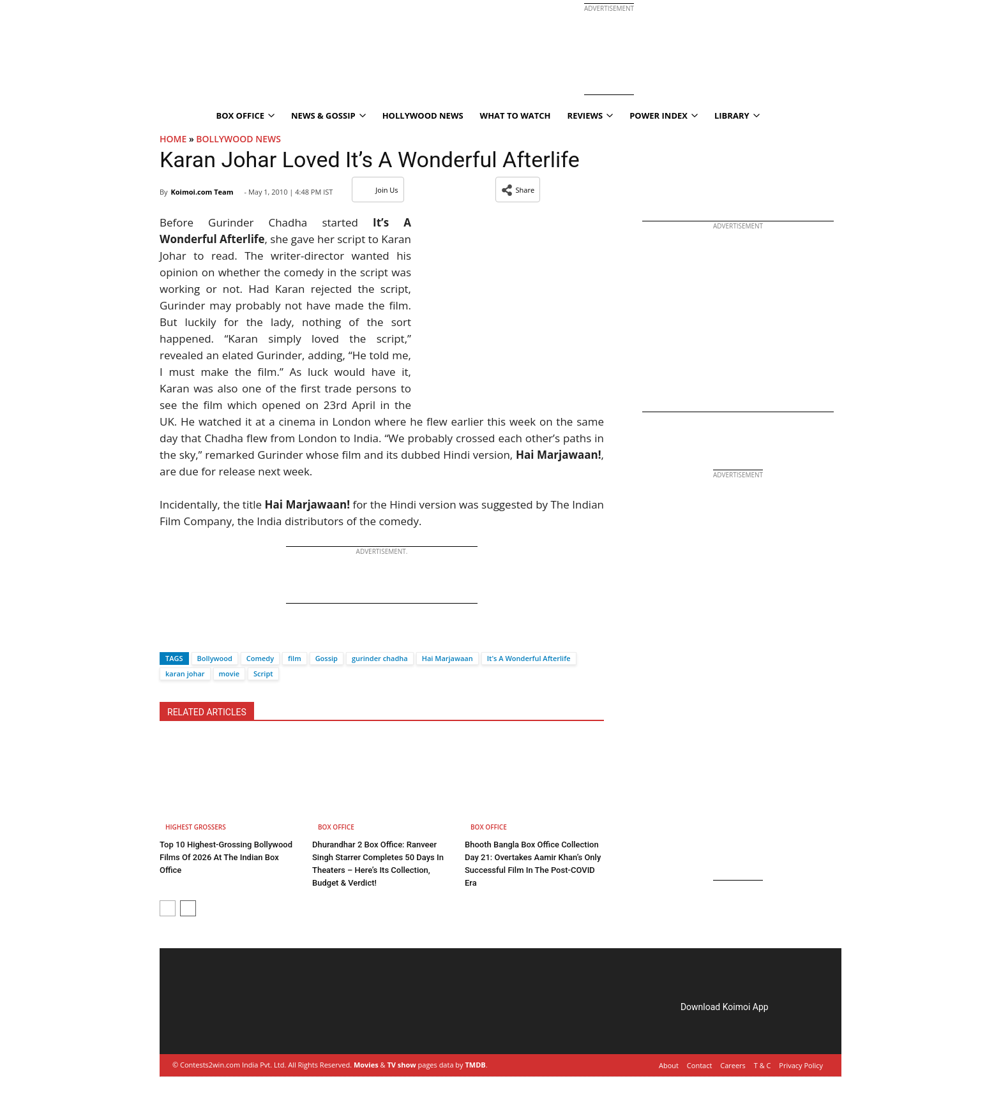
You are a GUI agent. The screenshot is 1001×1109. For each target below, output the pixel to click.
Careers (733, 1065)
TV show (401, 1064)
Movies (366, 1064)
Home (173, 139)
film (294, 658)
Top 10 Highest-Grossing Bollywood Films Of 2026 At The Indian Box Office (226, 857)
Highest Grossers (195, 826)
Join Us (378, 190)
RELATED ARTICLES (206, 712)
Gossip (326, 658)
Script (263, 673)
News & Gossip (328, 115)
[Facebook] (169, 636)
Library (737, 115)
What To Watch (515, 115)
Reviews (590, 115)
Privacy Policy (801, 1065)
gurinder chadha (380, 658)
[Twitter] (190, 636)
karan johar (185, 673)
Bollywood (214, 658)
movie (229, 673)
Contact (699, 1065)
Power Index (663, 115)
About (669, 1065)
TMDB (475, 1064)
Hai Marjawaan (447, 658)
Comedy (260, 658)
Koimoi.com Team (201, 192)
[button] (518, 189)
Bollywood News (238, 139)
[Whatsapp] (212, 636)
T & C (762, 1065)
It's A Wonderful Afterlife (529, 658)
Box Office (245, 115)
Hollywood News (422, 115)
